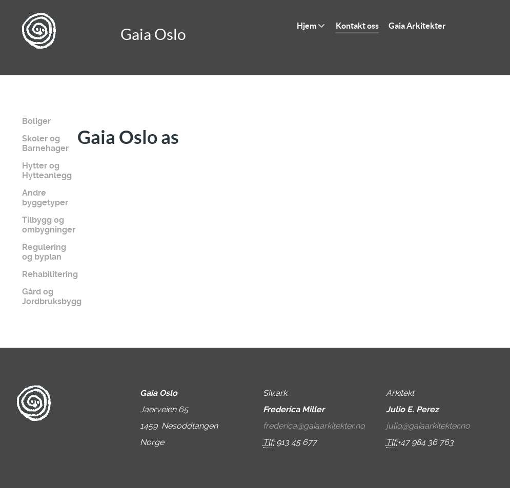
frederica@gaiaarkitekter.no (314, 426)
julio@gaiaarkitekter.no (428, 426)
